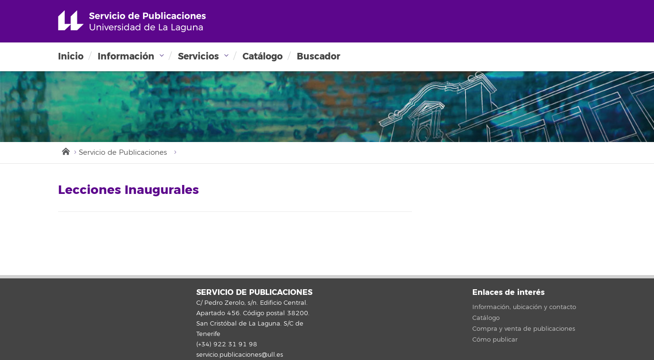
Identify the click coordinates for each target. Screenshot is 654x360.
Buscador (318, 56)
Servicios (198, 56)
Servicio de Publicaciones (123, 152)
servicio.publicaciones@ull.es (239, 355)
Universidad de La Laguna (132, 21)
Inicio (71, 56)
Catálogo (263, 56)
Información (126, 56)
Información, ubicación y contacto (524, 307)
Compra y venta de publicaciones (523, 329)
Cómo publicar (495, 339)
